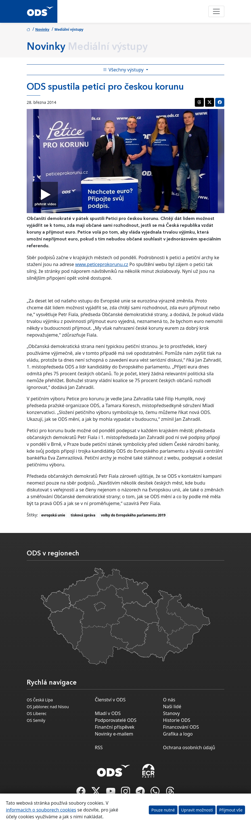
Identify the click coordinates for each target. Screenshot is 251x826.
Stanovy (171, 713)
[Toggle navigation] (216, 11)
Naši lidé (172, 706)
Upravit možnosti (197, 810)
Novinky (42, 29)
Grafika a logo (178, 734)
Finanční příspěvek (115, 727)
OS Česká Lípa (40, 700)
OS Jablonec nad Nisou (48, 706)
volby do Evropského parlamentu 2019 (133, 515)
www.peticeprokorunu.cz (101, 264)
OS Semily (36, 720)
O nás (169, 700)
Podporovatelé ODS (116, 720)
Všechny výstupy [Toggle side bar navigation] (124, 70)
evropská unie (53, 515)
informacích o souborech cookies (41, 810)
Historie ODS (176, 720)
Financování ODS (181, 727)
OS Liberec (37, 713)
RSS (99, 747)
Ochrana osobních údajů (189, 747)
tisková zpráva (83, 515)
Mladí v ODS (108, 713)
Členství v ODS (110, 700)
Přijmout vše (230, 810)
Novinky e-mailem (114, 734)
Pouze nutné (163, 810)
